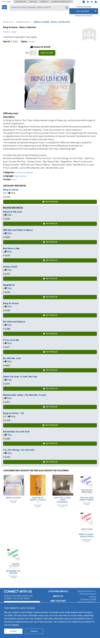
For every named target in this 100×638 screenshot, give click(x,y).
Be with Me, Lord (12, 358)
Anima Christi (10, 266)
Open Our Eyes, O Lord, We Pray (20, 376)
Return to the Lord (12, 211)
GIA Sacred (6, 2)
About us (58, 596)
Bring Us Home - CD (13, 413)
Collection (29, 172)
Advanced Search (83, 15)
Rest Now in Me (11, 248)
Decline (34, 631)
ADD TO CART (47, 53)
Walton (33, 2)
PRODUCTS (8, 22)
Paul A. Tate (9, 31)
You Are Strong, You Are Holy (18, 450)
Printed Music (23, 22)
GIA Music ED (20, 2)
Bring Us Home (10, 189)
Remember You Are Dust (16, 431)
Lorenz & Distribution (61, 2)
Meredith (44, 2)
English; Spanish (20, 176)
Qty (27, 52)
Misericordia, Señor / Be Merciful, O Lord (24, 395)
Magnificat (8, 285)
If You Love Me (11, 340)
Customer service (58, 591)
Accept (13, 631)
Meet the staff (58, 601)
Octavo (14, 179)
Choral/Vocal (20, 172)
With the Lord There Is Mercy (18, 230)
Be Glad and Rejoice (14, 321)
